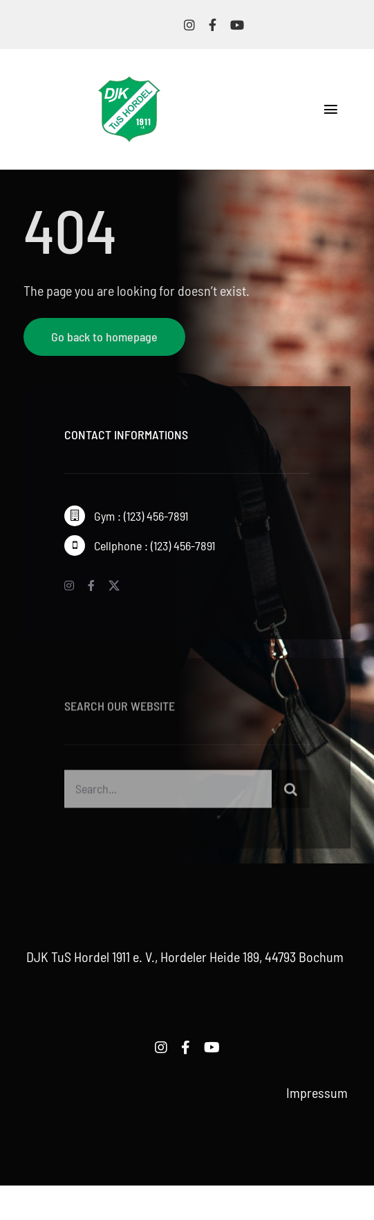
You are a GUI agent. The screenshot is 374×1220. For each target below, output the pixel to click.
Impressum (317, 1092)
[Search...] (168, 791)
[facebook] (212, 25)
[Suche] (291, 791)
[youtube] (237, 25)
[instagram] (189, 25)
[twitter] (114, 585)
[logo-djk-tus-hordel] (129, 83)
